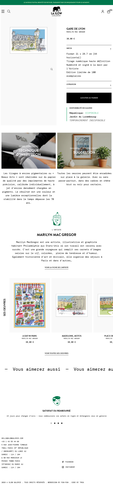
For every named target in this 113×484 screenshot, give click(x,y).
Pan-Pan (64, 482)
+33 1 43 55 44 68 (10, 441)
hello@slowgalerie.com (12, 438)
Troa (82, 482)
